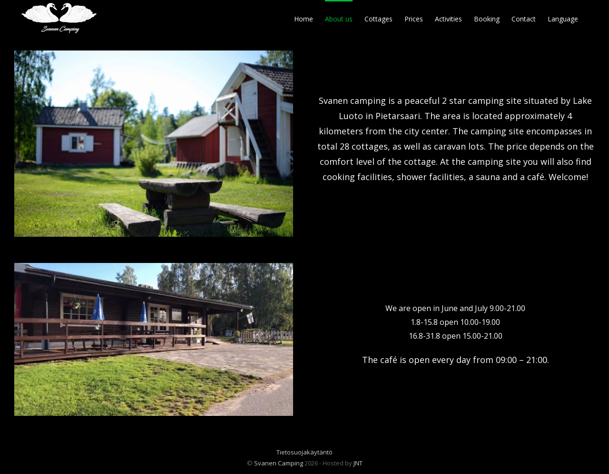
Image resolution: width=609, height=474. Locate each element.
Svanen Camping (278, 463)
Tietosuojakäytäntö (304, 452)
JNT (358, 463)
